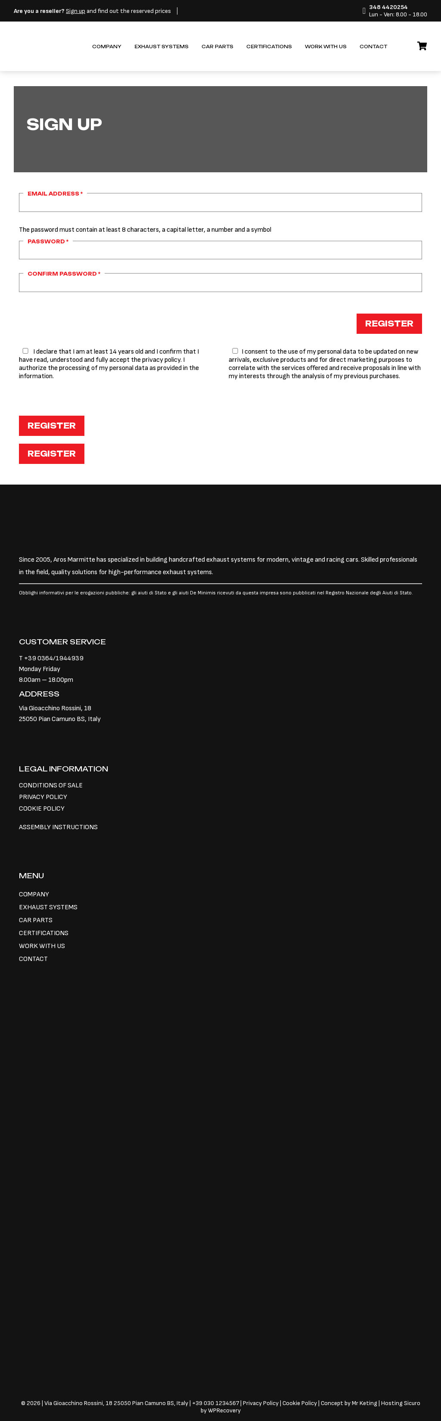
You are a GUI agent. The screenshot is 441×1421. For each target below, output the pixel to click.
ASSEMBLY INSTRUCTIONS (58, 827)
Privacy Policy (261, 1403)
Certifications (269, 47)
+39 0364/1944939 (54, 658)
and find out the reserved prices (92, 11)
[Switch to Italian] (400, 42)
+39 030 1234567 (215, 1403)
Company (106, 47)
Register (389, 323)
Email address (55, 194)
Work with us (326, 47)
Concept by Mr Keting (349, 1403)
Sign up (75, 11)
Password (48, 242)
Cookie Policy (300, 1403)
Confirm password (64, 274)
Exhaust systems (161, 47)
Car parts (217, 47)
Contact (373, 47)
